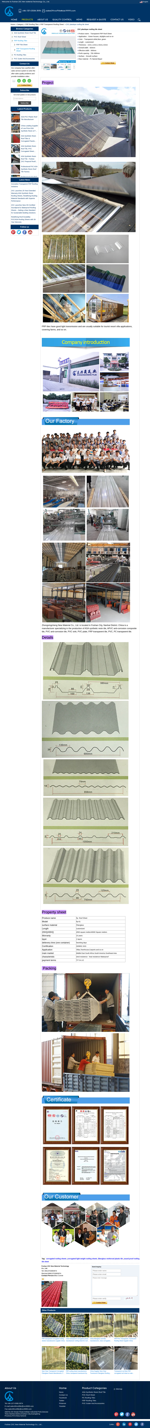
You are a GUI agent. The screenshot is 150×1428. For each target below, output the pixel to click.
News (79, 20)
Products (27, 20)
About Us (42, 20)
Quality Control (62, 20)
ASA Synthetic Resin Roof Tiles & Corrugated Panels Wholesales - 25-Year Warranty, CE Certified (29, 139)
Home (14, 20)
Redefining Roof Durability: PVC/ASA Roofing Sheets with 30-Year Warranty (23, 220)
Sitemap (119, 1389)
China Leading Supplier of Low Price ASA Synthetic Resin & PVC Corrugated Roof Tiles (29, 129)
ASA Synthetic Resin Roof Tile (25, 33)
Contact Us (117, 20)
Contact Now (24, 85)
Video (131, 20)
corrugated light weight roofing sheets (82, 1259)
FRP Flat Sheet (21, 45)
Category (20, 24)
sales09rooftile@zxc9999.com (61, 11)
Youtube (62, 1406)
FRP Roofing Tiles (32, 24)
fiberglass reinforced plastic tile (110, 1259)
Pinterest (62, 1403)
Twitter (61, 1401)
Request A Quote (96, 20)
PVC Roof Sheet (20, 37)
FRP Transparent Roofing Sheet (52, 24)
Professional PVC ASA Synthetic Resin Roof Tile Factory (29, 170)
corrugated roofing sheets (56, 1259)
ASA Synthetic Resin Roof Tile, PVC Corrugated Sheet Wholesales (28, 149)
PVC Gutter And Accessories (24, 59)
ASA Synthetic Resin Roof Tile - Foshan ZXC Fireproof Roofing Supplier (29, 160)
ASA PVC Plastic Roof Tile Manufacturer (29, 119)
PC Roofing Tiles (20, 55)
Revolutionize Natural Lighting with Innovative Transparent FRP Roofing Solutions (24, 184)
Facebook (63, 1398)
